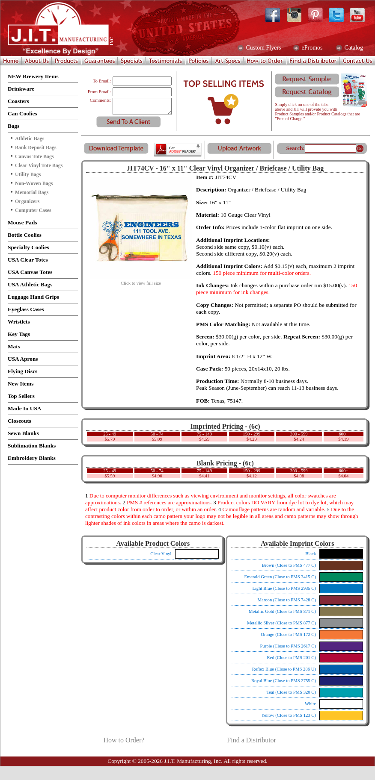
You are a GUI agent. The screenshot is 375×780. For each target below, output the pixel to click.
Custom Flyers (262, 48)
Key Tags (19, 334)
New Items (20, 383)
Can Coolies (22, 113)
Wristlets (19, 321)
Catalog (353, 48)
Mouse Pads (22, 222)
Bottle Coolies (25, 235)
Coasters (18, 101)
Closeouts (19, 421)
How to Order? (123, 740)
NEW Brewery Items (33, 76)
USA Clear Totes (28, 259)
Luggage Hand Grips (33, 297)
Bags (13, 126)
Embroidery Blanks (32, 458)
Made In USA (25, 408)
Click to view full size (140, 281)
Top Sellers (21, 396)
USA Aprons (23, 359)
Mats (14, 346)
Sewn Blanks (23, 433)
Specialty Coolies (28, 247)
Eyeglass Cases (26, 309)
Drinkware (21, 88)
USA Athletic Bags (30, 284)
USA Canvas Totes (30, 272)
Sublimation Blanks (32, 445)
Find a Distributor (251, 740)
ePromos (311, 48)
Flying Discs (22, 371)
